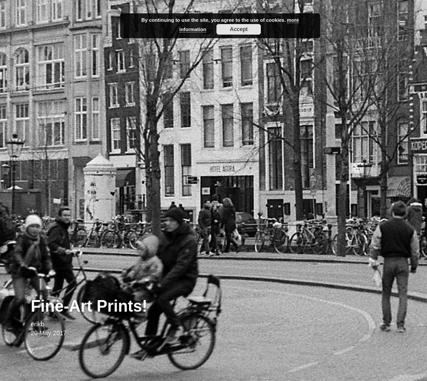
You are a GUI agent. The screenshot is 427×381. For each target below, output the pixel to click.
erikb (37, 324)
